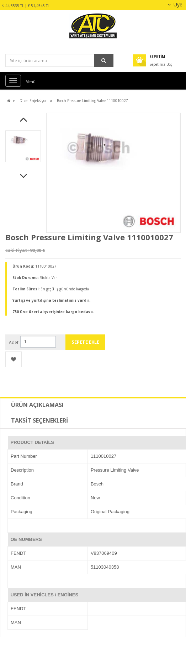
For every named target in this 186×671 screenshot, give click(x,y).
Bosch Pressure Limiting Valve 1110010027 (92, 100)
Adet (13, 342)
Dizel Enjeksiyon (34, 100)
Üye (174, 4)
